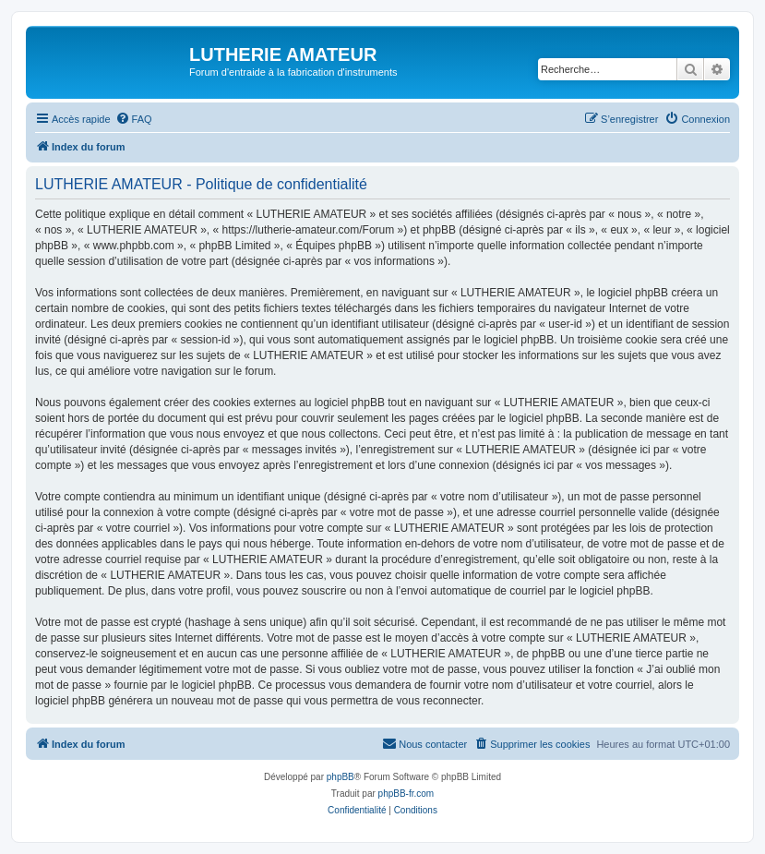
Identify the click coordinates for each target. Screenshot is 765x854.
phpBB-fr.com (406, 793)
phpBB (340, 777)
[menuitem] (133, 119)
